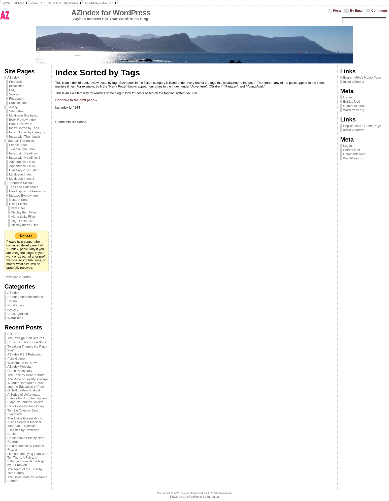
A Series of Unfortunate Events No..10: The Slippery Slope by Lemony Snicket (27, 398)
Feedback (16, 98)
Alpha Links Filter (23, 216)
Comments (379, 10)
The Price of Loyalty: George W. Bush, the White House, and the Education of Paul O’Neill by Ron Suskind (27, 384)
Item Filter (18, 208)
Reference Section (20, 183)
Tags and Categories (23, 187)
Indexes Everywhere (23, 195)
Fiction (12, 301)
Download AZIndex (17, 277)
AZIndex (13, 77)
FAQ (12, 90)
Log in (347, 97)
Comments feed (354, 106)
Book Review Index (22, 119)
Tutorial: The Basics (21, 141)
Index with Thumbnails (25, 136)
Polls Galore (16, 358)
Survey (14, 94)
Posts (337, 10)
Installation (16, 86)
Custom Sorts (19, 200)
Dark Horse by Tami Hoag (25, 406)
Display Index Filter (24, 225)
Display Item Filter (23, 212)
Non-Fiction (15, 305)
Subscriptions (18, 103)
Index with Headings (23, 153)
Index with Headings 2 (24, 157)
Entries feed (351, 101)
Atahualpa (212, 497)
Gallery (12, 107)
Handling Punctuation (24, 170)
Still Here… (15, 334)
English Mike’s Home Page (362, 77)
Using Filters (18, 204)
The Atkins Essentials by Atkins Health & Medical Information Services (24, 422)
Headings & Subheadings (27, 191)
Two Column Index (22, 149)
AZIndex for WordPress (111, 12)
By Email (356, 10)
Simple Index (18, 145)
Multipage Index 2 (21, 178)
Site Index (16, 111)
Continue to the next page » (76, 100)
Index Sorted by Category (27, 132)
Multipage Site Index (23, 115)
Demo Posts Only (19, 371)
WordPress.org (353, 110)
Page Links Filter (22, 221)
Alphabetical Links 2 (23, 166)
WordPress (15, 318)
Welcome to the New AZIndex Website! (22, 364)
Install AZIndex (353, 82)
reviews (12, 309)
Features (15, 82)
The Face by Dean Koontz (25, 375)
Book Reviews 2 (20, 124)
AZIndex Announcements (25, 297)
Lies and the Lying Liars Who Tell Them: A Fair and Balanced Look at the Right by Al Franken (27, 459)
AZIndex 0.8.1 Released (24, 354)
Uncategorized (17, 314)
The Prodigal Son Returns (25, 338)
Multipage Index (20, 174)
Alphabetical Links (22, 162)
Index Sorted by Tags (24, 128)
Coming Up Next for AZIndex (27, 342)
